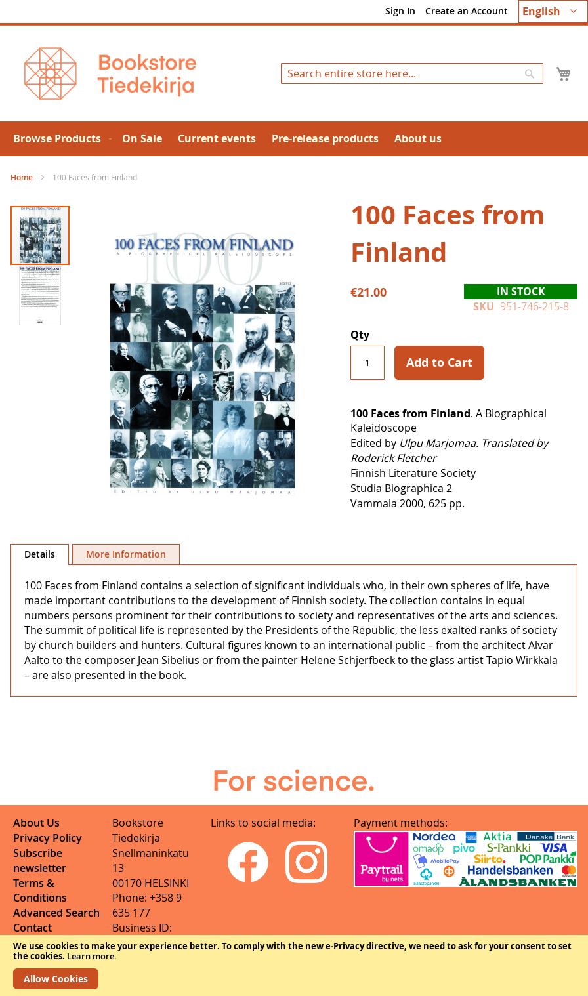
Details (39, 554)
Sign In (400, 11)
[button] (553, 11)
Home (21, 177)
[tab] (39, 554)
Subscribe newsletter (39, 860)
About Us (36, 823)
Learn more (90, 956)
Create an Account (466, 11)
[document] (294, 965)
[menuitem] (59, 138)
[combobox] (412, 73)
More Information (126, 554)
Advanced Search (56, 912)
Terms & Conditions (40, 890)
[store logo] (110, 73)
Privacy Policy (47, 838)
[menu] (294, 138)
